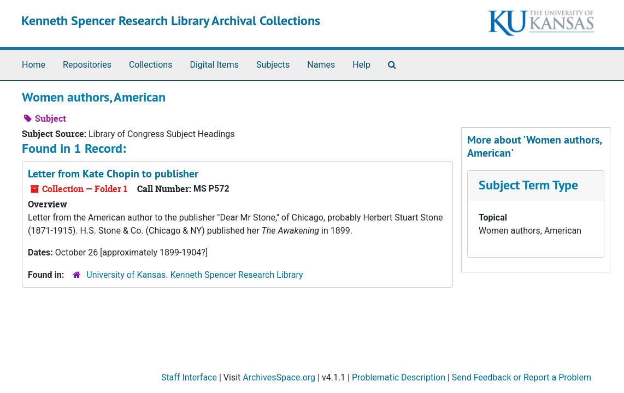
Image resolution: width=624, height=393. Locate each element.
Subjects (273, 64)
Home (33, 64)
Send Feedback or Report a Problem (521, 377)
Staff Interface (189, 377)
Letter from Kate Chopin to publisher (113, 173)
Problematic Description (398, 377)
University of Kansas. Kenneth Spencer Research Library (194, 275)
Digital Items (214, 64)
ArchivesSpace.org (279, 377)
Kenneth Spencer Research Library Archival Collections (170, 20)
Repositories (87, 64)
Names (321, 64)
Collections (151, 64)
